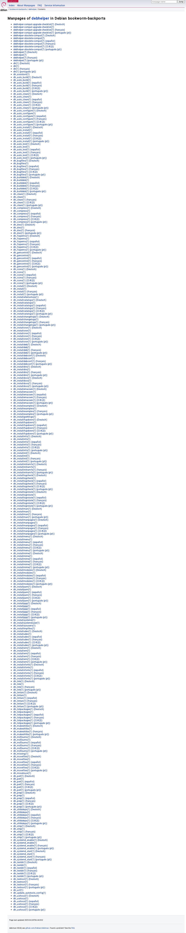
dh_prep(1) (19, 795)
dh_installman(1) (22, 511)
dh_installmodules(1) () (29, 570)
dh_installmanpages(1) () (30, 519)
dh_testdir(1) (20, 865)
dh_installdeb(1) (21, 347)
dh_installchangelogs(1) (26, 319)
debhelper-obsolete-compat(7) (29, 38)
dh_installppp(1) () (27, 603)
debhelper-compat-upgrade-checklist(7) (33, 27)
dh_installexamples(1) (24, 408)
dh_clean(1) (19, 197)
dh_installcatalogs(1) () (29, 300)
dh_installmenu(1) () (28, 536)
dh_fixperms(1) (21, 238)
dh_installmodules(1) (24, 572)
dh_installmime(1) (22, 556)
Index (12, 5)
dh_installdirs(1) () (27, 366)
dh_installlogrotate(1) (24, 494)
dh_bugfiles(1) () (26, 160)
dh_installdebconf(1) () (29, 355)
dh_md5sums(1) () (27, 737)
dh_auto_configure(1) (24, 113)
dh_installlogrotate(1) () (30, 492)
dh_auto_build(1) (22, 80)
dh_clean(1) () (24, 194)
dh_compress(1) (21, 211)
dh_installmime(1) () (28, 553)
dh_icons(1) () (24, 269)
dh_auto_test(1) (21, 146)
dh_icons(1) (19, 272)
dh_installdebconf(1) (24, 358)
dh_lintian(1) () (25, 692)
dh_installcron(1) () (27, 327)
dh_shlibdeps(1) (21, 812)
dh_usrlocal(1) (20, 898)
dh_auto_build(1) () (27, 77)
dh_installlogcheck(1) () (30, 475)
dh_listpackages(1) (23, 712)
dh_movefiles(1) (21, 759)
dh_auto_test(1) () (27, 144)
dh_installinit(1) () (27, 453)
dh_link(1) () (24, 681)
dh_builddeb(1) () (26, 177)
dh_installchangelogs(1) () (31, 316)
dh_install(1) (19, 288)
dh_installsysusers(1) (24, 625)
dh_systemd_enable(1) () (30, 840)
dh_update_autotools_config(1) (29, 893)
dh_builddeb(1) (21, 180)
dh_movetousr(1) (22, 773)
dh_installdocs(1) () (27, 378)
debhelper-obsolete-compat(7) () (34, 35)
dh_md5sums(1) (22, 739)
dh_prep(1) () (24, 792)
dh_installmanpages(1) (25, 522)
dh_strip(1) (19, 829)
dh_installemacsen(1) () (30, 389)
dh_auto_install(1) (22, 130)
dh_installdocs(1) (22, 380)
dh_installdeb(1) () (27, 344)
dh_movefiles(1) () (27, 756)
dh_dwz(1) (18, 227)
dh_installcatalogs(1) (24, 302)
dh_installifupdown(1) (24, 422)
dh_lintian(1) (20, 695)
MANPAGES (13, 1)
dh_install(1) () (25, 286)
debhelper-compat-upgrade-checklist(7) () (39, 24)
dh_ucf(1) (18, 890)
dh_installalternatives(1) (26, 297)
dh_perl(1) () (24, 776)
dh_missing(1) (20, 753)
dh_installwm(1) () (27, 648)
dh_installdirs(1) (21, 369)
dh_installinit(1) (21, 455)
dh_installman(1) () (27, 508)
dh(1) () (21, 63)
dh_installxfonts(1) (23, 667)
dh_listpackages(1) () (28, 709)
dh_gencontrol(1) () (27, 252)
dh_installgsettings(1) (24, 416)
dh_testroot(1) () (26, 879)
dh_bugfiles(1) (20, 163)
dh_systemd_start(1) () (29, 851)
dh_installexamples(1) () (30, 405)
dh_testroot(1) (20, 881)
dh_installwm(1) (21, 650)
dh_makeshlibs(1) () (28, 725)
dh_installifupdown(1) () (30, 419)
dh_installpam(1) (22, 589)
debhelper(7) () (25, 52)
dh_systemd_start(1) (24, 854)
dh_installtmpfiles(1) (24, 628)
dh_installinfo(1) (22, 439)
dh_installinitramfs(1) (24, 467)
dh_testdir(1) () (25, 862)
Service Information (54, 5)
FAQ (40, 5)
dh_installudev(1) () (27, 631)
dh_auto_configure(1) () (30, 110)
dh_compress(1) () (27, 208)
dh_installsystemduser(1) (26, 622)
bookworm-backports (18, 9)
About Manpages (26, 5)
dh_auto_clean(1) (22, 96)
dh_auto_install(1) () (28, 127)
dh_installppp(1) (21, 606)
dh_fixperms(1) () (26, 235)
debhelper (32, 9)
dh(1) (16, 66)
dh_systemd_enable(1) (25, 842)
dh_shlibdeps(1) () (27, 809)
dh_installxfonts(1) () (28, 664)
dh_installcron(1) (22, 330)
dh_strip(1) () (24, 826)
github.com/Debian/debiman (37, 928)
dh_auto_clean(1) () (27, 94)
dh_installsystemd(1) (24, 620)
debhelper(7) (20, 55)
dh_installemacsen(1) (24, 391)
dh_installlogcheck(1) (24, 478)
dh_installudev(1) (22, 634)
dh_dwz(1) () (24, 224)
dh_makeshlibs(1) (22, 728)
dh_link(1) (18, 684)
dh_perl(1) (18, 778)
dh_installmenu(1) (22, 539)
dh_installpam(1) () (27, 586)
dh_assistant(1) (21, 74)
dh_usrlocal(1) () (26, 895)
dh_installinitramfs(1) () (30, 464)
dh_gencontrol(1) (22, 255)
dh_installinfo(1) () (27, 436)
